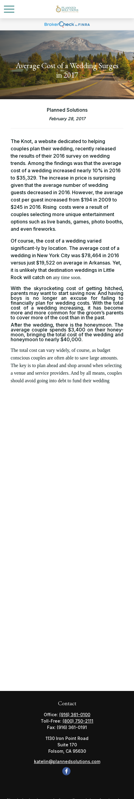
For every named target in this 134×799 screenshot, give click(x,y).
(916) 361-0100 (74, 714)
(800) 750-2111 (78, 721)
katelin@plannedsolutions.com (67, 761)
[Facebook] (66, 771)
